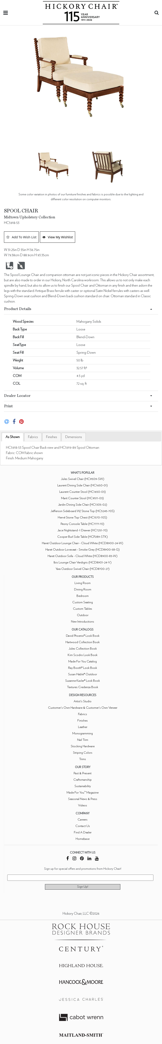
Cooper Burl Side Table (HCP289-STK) (82, 536)
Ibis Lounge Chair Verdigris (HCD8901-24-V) (83, 562)
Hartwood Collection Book (82, 642)
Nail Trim (82, 739)
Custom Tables (82, 608)
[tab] (12, 437)
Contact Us (82, 826)
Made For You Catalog (82, 661)
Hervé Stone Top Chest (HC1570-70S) (82, 517)
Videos (82, 805)
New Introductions (82, 621)
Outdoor (82, 615)
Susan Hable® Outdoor (82, 674)
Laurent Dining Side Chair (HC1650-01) (82, 485)
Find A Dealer (82, 832)
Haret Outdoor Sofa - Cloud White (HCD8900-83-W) (82, 556)
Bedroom (82, 596)
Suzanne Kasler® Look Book (82, 680)
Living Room (82, 583)
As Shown (13, 437)
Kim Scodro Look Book (82, 655)
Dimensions (73, 437)
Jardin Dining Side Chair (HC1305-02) (82, 504)
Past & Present (82, 773)
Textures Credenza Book (82, 687)
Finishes (51, 437)
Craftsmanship (82, 779)
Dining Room (82, 589)
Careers (83, 819)
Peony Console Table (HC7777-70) (82, 524)
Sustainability (82, 786)
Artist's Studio (82, 701)
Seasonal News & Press (82, 799)
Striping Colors (82, 752)
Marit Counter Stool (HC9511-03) (82, 498)
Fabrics (33, 437)
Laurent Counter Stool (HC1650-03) (82, 491)
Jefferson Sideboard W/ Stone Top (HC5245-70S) (82, 511)
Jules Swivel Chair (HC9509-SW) (82, 479)
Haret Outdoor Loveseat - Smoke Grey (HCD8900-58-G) (82, 549)
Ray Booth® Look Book (82, 667)
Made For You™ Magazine (83, 792)
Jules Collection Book (83, 648)
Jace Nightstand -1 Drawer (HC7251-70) (82, 530)
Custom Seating (82, 602)
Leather (82, 727)
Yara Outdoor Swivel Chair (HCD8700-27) (83, 569)
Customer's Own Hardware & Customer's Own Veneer (82, 707)
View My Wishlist (57, 237)
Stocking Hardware (83, 746)
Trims (82, 759)
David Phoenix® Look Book (82, 635)
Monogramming (82, 733)
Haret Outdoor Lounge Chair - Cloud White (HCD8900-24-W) (82, 543)
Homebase (82, 838)
